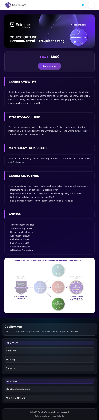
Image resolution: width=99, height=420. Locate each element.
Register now (49, 66)
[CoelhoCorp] (15, 5)
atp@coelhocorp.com (18, 389)
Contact (10, 368)
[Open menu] (91, 5)
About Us (11, 350)
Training (10, 359)
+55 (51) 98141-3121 (16, 397)
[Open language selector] (83, 5)
